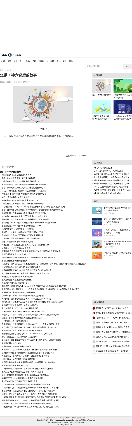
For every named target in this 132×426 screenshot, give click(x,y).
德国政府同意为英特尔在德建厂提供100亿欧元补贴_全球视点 (26, 270)
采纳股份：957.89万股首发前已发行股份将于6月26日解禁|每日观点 (29, 223)
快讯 (52, 61)
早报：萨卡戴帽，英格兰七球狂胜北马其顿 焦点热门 (23, 188)
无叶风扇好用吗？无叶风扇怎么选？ (16, 175)
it (47, 61)
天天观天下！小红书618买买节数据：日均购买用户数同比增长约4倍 (29, 350)
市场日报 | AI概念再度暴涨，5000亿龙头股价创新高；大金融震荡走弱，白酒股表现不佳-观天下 (40, 289)
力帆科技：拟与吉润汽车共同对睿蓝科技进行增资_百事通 (25, 219)
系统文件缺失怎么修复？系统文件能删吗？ (19, 178)
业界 (9, 61)
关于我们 (67, 418)
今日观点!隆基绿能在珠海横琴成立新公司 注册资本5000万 (25, 273)
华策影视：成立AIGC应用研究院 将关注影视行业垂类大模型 (26, 404)
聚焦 (71, 61)
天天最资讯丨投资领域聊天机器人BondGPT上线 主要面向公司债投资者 (30, 324)
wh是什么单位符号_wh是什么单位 (15, 197)
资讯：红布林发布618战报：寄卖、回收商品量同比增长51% (26, 375)
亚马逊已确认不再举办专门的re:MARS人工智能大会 (23, 312)
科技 (21, 61)
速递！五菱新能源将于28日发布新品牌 (17, 242)
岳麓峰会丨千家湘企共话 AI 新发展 (16, 248)
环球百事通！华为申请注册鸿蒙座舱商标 (18, 359)
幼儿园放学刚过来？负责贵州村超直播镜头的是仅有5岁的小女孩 (28, 353)
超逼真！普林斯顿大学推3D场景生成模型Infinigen (22, 318)
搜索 (127, 66)
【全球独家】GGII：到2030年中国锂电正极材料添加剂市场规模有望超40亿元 (33, 207)
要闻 (3, 61)
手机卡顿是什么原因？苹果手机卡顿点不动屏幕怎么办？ (25, 185)
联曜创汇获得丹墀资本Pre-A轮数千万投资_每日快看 (23, 296)
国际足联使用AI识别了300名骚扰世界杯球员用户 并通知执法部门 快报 (30, 400)
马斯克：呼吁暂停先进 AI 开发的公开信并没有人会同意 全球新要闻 (29, 394)
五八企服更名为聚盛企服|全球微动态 (17, 280)
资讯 (34, 61)
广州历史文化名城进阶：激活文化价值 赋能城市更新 (23, 204)
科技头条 (51, 422)
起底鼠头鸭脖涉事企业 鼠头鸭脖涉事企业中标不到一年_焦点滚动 (28, 362)
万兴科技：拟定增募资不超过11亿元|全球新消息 (21, 239)
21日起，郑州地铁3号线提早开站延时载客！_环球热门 (24, 191)
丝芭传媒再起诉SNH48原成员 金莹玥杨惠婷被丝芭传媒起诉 (26, 385)
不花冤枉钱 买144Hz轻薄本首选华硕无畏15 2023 (21, 226)
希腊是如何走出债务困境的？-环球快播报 (19, 292)
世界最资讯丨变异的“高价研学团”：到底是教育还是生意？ (25, 356)
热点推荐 (98, 162)
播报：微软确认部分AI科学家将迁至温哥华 (19, 337)
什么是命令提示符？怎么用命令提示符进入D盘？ (22, 181)
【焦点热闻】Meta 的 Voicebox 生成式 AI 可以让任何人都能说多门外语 (30, 407)
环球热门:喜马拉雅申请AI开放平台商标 (18, 277)
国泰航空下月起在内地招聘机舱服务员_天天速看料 (22, 378)
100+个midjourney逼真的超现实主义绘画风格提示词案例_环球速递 (28, 258)
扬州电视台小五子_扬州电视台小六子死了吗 (20, 200)
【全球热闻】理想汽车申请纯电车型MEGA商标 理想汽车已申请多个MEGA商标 (34, 397)
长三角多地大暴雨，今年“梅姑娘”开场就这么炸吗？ (23, 331)
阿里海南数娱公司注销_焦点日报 (15, 365)
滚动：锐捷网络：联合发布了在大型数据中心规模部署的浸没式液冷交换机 (32, 210)
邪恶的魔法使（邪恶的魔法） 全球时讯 (18, 229)
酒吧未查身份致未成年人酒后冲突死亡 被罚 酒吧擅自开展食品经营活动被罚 (32, 302)
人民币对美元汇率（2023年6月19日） (17, 254)
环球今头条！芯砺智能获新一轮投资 (16, 346)
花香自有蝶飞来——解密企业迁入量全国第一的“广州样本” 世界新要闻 (30, 388)
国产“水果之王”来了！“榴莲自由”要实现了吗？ (21, 308)
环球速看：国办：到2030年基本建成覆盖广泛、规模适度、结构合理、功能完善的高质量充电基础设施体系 (45, 264)
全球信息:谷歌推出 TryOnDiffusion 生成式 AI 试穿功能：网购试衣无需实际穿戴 (34, 286)
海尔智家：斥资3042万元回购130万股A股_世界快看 (23, 235)
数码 (28, 61)
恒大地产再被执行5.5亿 (11, 343)
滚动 (64, 61)
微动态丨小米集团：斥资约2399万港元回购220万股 (22, 232)
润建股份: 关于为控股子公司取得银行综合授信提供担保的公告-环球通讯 (31, 251)
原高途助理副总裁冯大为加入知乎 (15, 283)
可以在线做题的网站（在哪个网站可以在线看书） (22, 267)
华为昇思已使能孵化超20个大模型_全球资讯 (20, 305)
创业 (15, 61)
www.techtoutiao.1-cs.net (62, 420)
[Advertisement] (25, 25)
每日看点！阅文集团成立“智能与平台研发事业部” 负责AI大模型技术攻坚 (31, 340)
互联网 (41, 61)
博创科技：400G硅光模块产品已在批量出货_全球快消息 (24, 216)
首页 (1, 70)
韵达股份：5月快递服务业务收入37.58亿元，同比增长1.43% (26, 245)
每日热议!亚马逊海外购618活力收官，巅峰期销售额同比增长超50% (29, 327)
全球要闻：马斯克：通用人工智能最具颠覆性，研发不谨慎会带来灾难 (30, 315)
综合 (58, 61)
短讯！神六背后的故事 (10, 172)
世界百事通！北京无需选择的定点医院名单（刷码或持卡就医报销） (29, 391)
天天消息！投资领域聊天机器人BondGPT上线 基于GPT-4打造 (26, 299)
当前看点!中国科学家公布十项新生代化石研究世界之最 (24, 194)
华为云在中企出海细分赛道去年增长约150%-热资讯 (22, 372)
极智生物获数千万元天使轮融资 (14, 261)
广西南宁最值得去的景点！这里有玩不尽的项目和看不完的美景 (27, 369)
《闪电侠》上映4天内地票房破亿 (15, 321)
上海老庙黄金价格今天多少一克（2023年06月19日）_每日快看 (27, 334)
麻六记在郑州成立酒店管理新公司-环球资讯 (19, 381)
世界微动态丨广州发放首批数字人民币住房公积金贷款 (24, 213)
